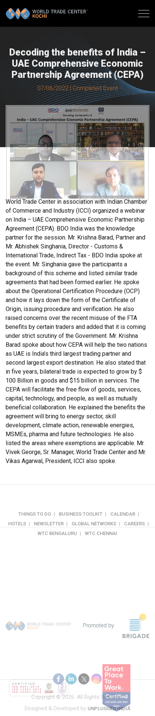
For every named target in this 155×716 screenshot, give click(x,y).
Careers (134, 530)
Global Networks (94, 530)
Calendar (122, 520)
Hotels (17, 530)
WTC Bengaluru (57, 540)
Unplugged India (109, 711)
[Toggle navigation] (143, 14)
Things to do (34, 520)
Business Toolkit (80, 520)
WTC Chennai (101, 540)
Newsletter (49, 530)
